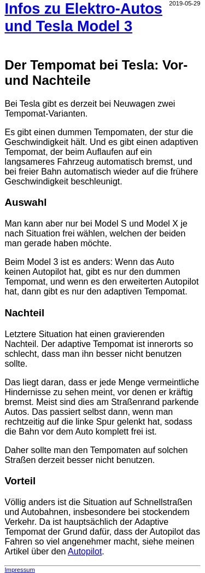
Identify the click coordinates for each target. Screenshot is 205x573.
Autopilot (85, 551)
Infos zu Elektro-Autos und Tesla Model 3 (83, 17)
